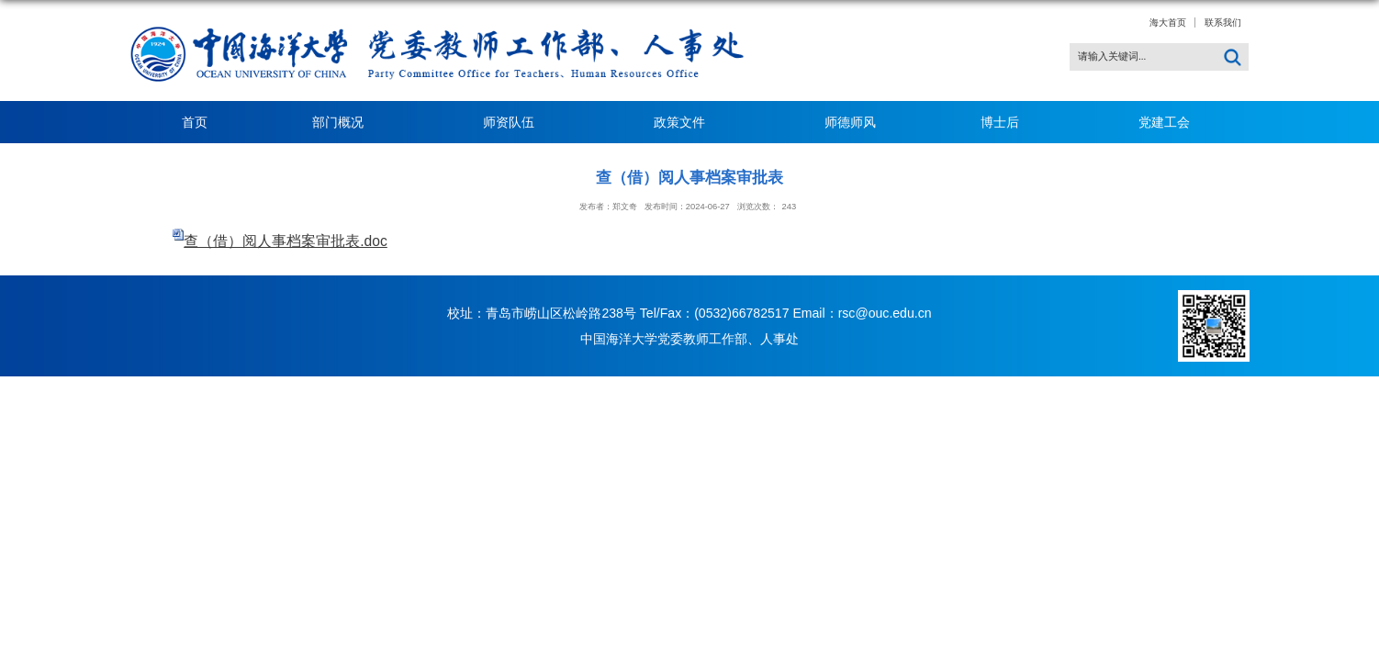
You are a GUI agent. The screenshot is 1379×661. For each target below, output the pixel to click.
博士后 (1007, 122)
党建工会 (1164, 122)
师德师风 (850, 122)
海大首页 (1167, 22)
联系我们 (1223, 22)
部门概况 (345, 122)
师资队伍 (516, 122)
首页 (194, 122)
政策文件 (687, 122)
